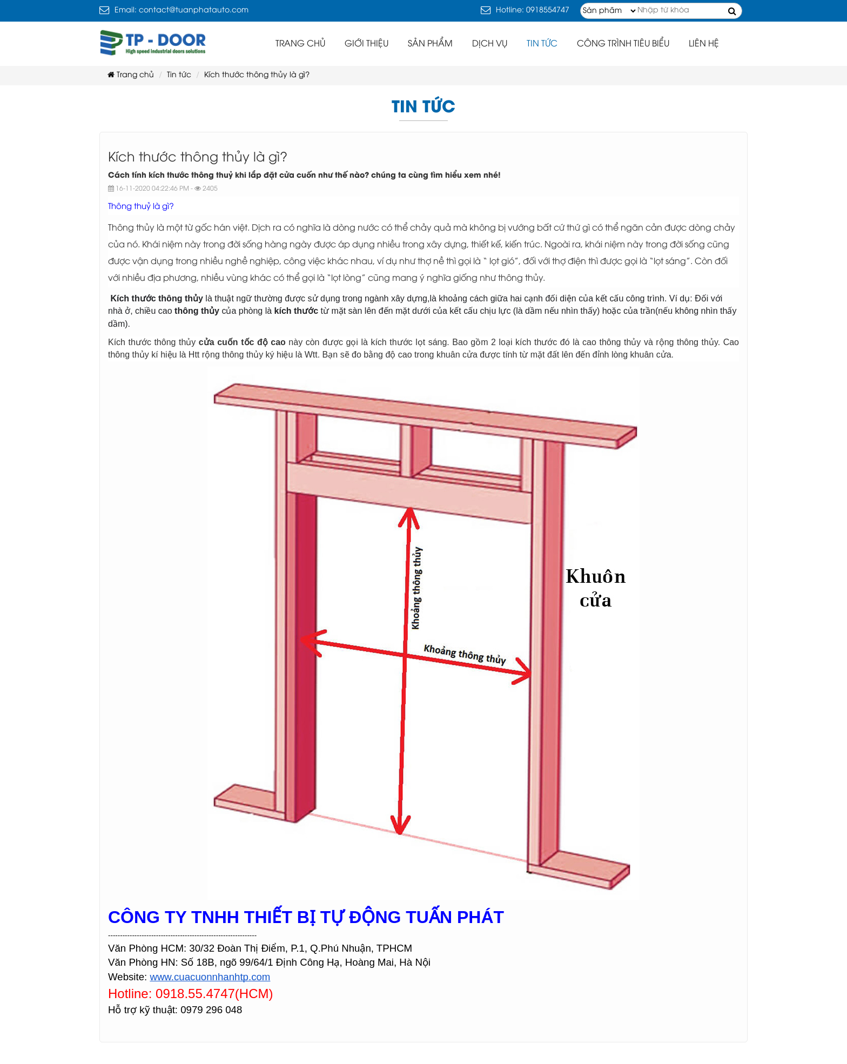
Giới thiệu (366, 44)
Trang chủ (300, 44)
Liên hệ (704, 44)
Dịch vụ (489, 44)
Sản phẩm (430, 44)
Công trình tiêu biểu (623, 44)
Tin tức (542, 44)
